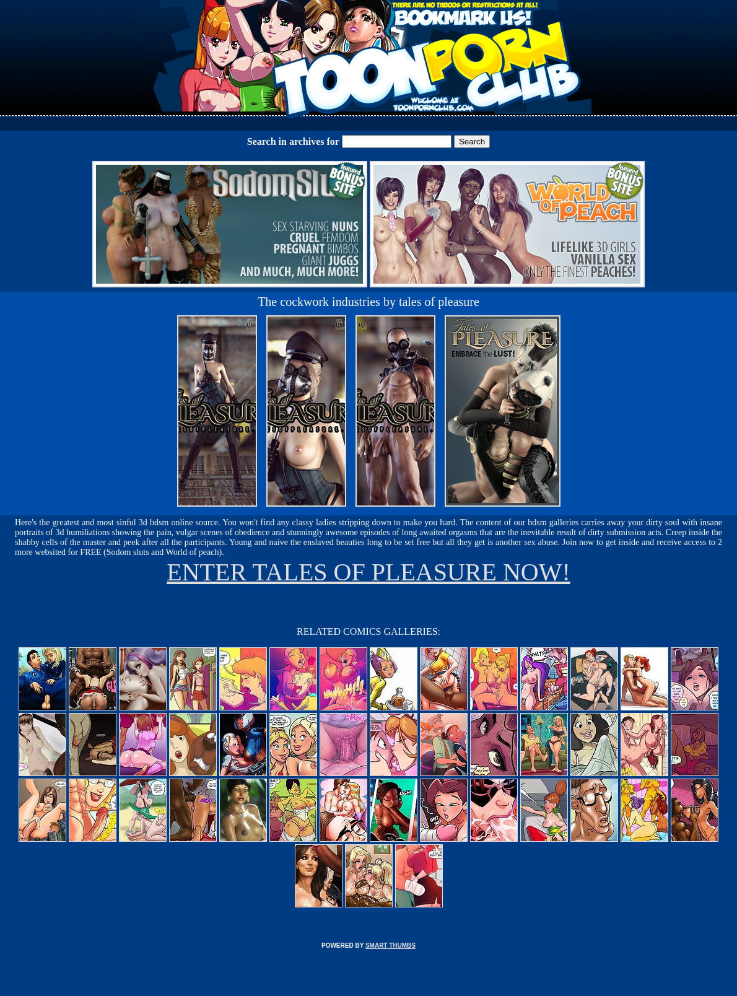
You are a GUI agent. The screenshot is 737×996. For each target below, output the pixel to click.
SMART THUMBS (390, 945)
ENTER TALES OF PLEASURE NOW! (368, 572)
